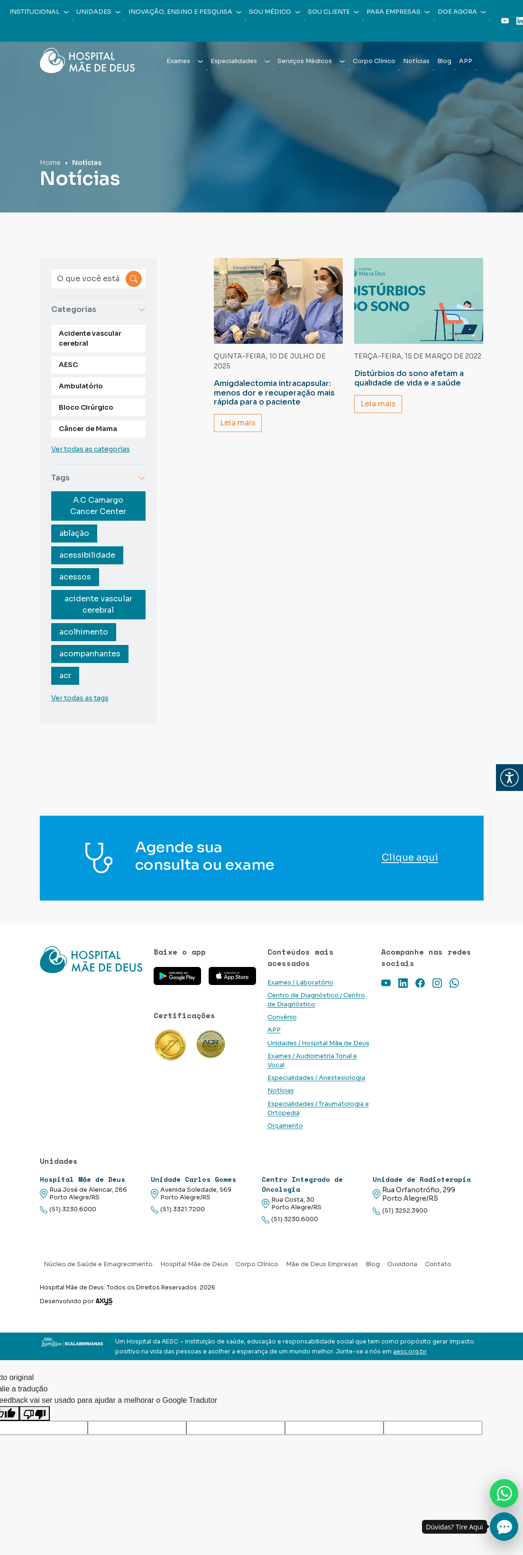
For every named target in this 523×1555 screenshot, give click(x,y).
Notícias (416, 61)
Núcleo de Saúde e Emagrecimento (98, 1264)
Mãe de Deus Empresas (322, 1264)
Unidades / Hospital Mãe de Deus (318, 1043)
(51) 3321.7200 (178, 1209)
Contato (438, 1264)
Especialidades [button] (240, 61)
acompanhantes (89, 654)
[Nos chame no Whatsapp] (504, 1493)
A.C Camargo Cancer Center (98, 505)
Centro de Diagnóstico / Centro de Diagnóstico (316, 1000)
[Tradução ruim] (34, 1413)
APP (465, 61)
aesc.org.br (410, 1351)
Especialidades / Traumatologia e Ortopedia (318, 1108)
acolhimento (83, 632)
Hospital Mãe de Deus (194, 1264)
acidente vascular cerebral (98, 604)
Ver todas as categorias (90, 449)
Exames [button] (184, 61)
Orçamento (285, 1126)
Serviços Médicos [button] (311, 61)
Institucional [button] (39, 12)
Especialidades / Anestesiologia (316, 1078)
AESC (68, 364)
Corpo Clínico (374, 61)
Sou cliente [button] (333, 12)
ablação (74, 533)
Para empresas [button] (398, 12)
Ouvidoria (402, 1264)
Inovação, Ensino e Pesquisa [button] (184, 12)
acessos (75, 577)
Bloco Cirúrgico (86, 407)
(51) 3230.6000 (68, 1209)
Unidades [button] (98, 12)
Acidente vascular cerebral (90, 338)
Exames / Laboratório (300, 982)
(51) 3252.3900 (400, 1211)
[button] (509, 777)
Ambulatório (81, 386)
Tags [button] (98, 478)
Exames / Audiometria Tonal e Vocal (312, 1060)
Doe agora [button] (462, 12)
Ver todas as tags (80, 698)
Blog (444, 61)
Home (50, 162)
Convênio (282, 1017)
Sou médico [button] (274, 12)
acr (65, 676)
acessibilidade (87, 555)
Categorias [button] (98, 309)
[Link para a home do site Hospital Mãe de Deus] (91, 959)
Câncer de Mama (88, 428)
